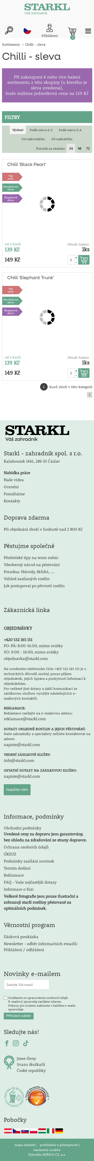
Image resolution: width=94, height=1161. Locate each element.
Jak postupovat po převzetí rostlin (34, 585)
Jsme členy (26, 1058)
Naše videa (14, 479)
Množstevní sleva (10, 188)
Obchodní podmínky (45, 833)
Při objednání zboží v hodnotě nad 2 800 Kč (43, 529)
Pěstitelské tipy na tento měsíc (31, 557)
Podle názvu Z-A (70, 130)
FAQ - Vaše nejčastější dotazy (30, 882)
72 (88, 148)
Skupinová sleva (10, 198)
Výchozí (17, 130)
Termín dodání (17, 868)
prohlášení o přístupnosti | (60, 1144)
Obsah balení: (78, 244)
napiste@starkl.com (22, 744)
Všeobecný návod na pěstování (32, 564)
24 (71, 148)
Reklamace (14, 875)
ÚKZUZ (10, 854)
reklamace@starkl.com (25, 718)
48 (79, 148)
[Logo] (47, 10)
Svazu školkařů (31, 1064)
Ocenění (11, 486)
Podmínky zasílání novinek (29, 861)
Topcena (11, 177)
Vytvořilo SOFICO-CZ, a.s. (47, 1154)
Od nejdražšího (61, 139)
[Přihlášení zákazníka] (50, 31)
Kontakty (12, 500)
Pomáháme (14, 493)
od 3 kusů (13, 244)
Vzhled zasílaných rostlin (27, 578)
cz (27, 30)
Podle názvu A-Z (41, 130)
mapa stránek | (26, 1144)
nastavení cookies (47, 1149)
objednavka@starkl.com (26, 658)
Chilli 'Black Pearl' (26, 164)
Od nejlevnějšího (33, 139)
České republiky (31, 1070)
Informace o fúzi (19, 889)
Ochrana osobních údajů (26, 846)
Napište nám (17, 789)
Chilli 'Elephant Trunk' (30, 278)
